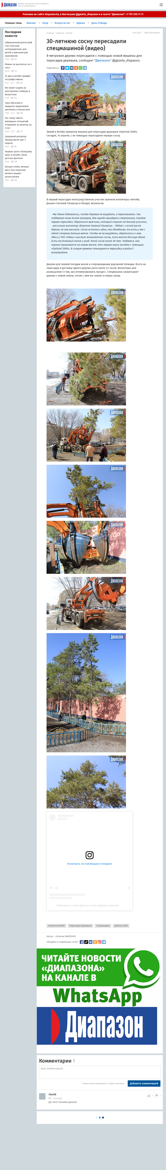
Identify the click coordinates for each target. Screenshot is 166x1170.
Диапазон (102, 60)
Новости (60, 33)
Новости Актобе (56, 925)
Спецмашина (103, 925)
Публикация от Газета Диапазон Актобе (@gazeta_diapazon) (87, 905)
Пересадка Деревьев (80, 925)
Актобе (69, 33)
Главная (50, 33)
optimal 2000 (121, 925)
